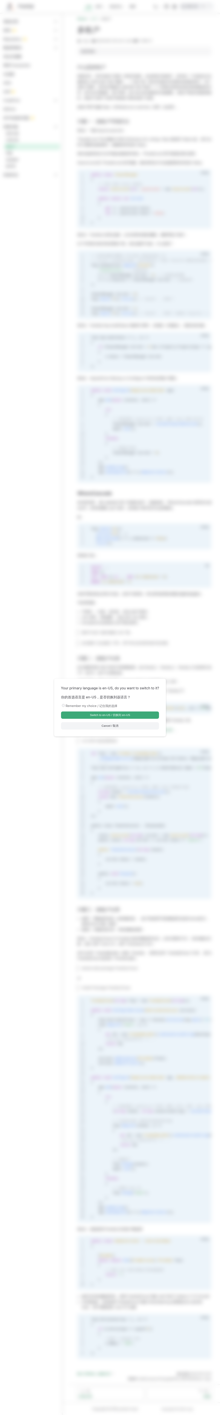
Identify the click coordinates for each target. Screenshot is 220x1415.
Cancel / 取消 (110, 725)
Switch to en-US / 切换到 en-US (110, 715)
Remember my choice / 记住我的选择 (92, 706)
